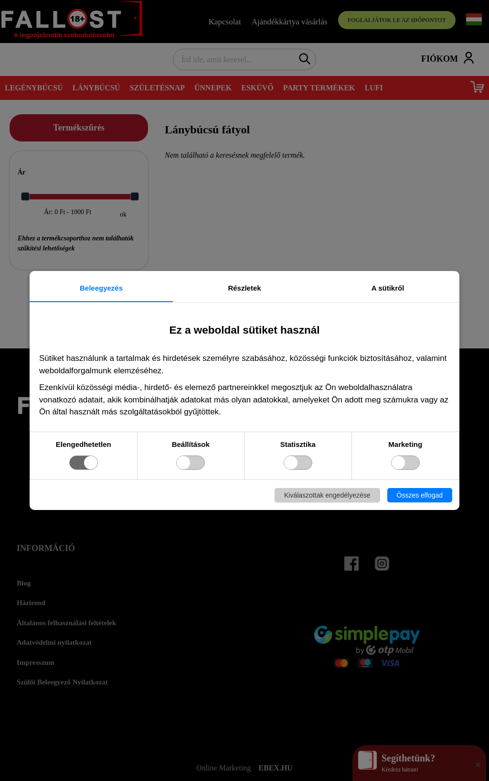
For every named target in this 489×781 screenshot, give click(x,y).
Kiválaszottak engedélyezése (327, 495)
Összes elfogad (420, 495)
